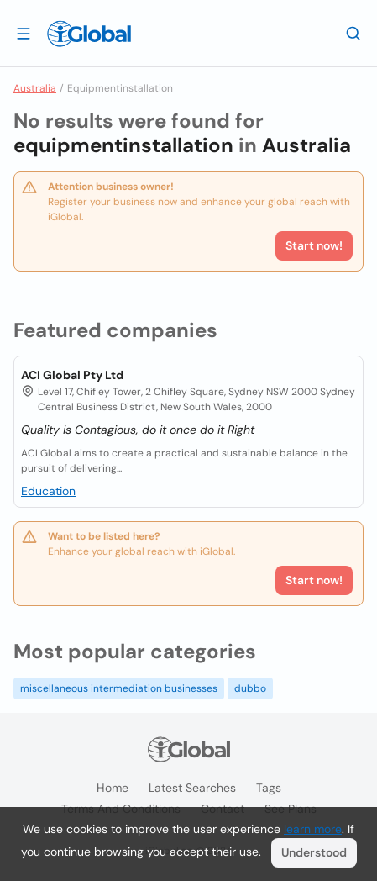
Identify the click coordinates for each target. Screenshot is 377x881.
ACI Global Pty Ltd (72, 374)
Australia (34, 88)
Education (48, 491)
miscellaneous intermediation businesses (118, 688)
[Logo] (89, 33)
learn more (313, 828)
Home (112, 787)
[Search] (353, 33)
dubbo (250, 688)
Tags (268, 787)
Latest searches (192, 787)
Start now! (314, 580)
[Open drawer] (23, 33)
